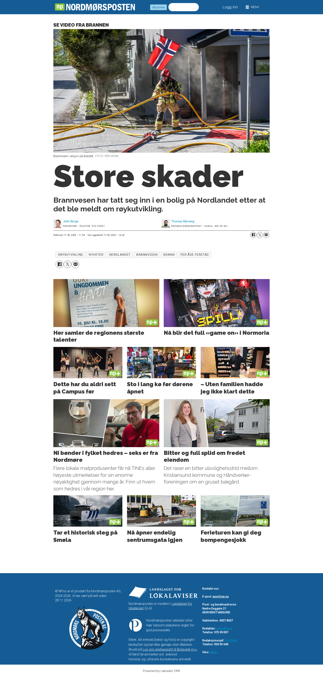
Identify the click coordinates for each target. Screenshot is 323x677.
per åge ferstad (194, 254)
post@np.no (221, 596)
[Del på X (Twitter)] (260, 235)
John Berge (224, 628)
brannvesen (147, 254)
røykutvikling (70, 254)
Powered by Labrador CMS (161, 671)
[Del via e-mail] (266, 235)
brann (168, 254)
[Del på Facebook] (253, 235)
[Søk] (195, 7)
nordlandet (119, 254)
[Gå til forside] (95, 7)
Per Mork (231, 640)
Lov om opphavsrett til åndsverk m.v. (170, 649)
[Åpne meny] (252, 7)
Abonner (158, 7)
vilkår (212, 652)
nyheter (96, 254)
